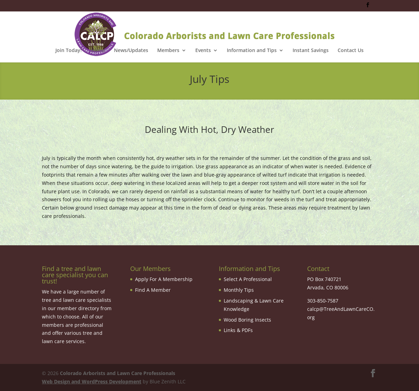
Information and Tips (252, 50)
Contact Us (351, 50)
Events (203, 50)
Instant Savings (311, 50)
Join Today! (68, 50)
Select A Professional (248, 279)
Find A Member (153, 290)
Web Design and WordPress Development (91, 381)
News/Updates (131, 50)
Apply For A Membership (164, 279)
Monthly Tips (239, 290)
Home (98, 50)
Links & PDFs (238, 330)
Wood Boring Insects (247, 319)
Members (168, 50)
